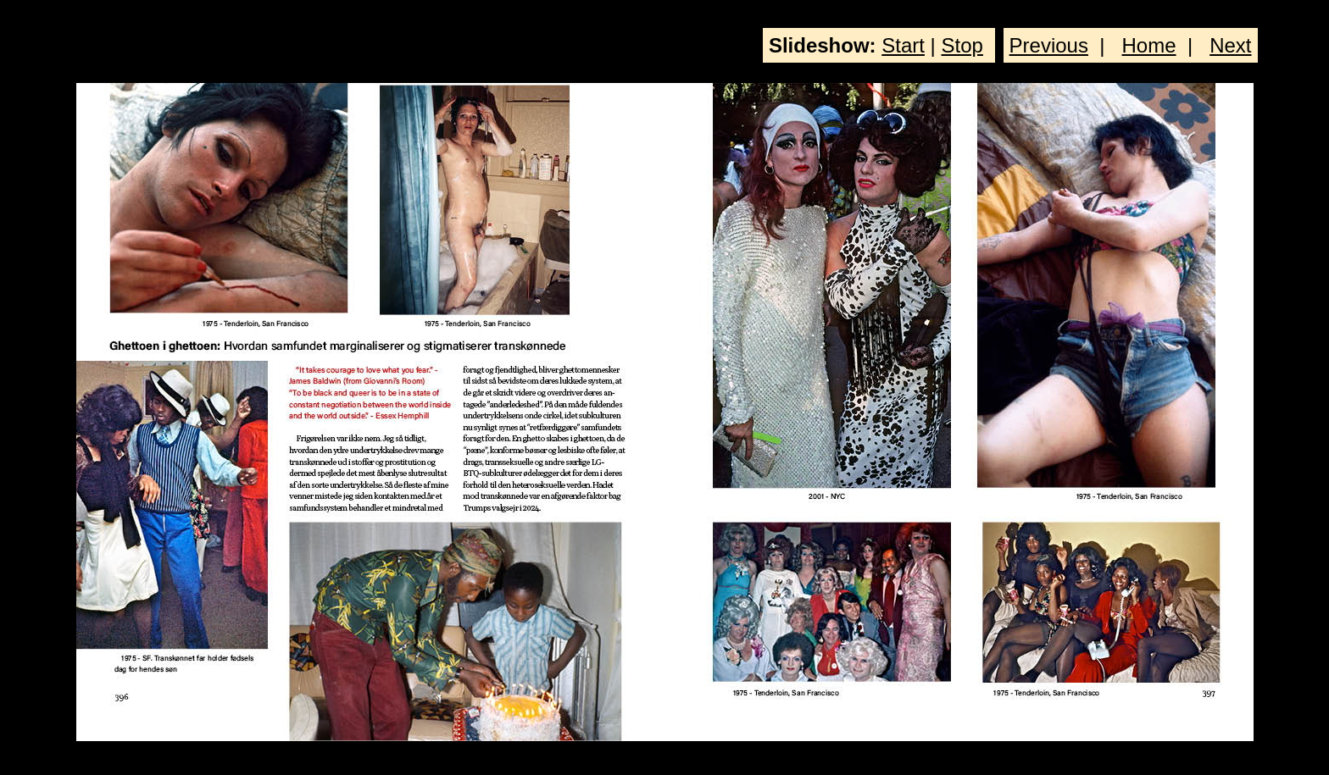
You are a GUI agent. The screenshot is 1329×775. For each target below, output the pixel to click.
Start (903, 45)
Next (1230, 45)
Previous (1048, 45)
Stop (962, 45)
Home (1149, 45)
